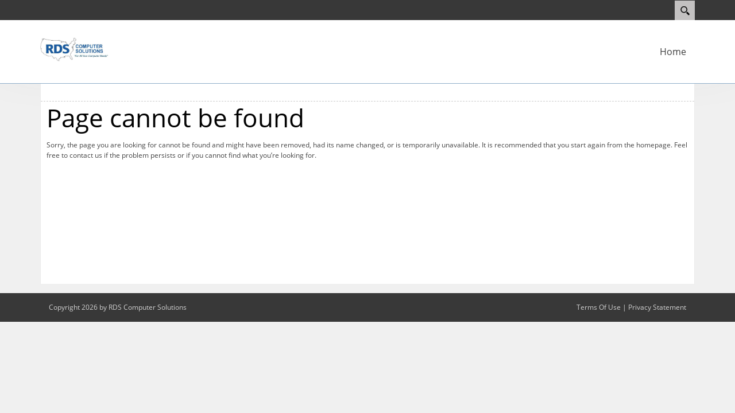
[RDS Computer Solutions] (74, 48)
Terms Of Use (599, 307)
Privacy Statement (657, 307)
